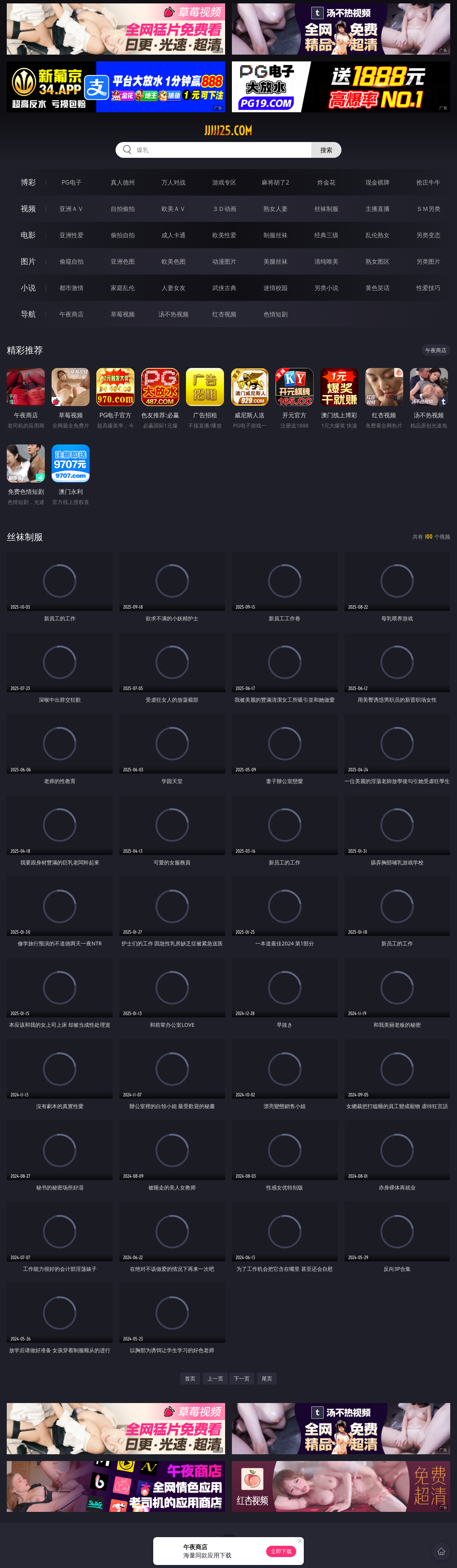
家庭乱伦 (123, 288)
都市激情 (71, 288)
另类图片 (428, 261)
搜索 (326, 150)
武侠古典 (224, 288)
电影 (28, 235)
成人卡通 (173, 235)
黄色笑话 (378, 288)
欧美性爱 (224, 235)
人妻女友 (173, 288)
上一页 (215, 1378)
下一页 (242, 1378)
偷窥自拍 (71, 261)
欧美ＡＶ (173, 209)
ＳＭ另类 (428, 209)
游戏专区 (224, 182)
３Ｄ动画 (224, 209)
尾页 (267, 1378)
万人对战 (173, 182)
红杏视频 (224, 314)
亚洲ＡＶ (71, 209)
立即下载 (281, 1551)
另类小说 (326, 288)
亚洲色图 (123, 261)
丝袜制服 (326, 209)
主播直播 (378, 209)
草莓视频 (123, 314)
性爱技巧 (428, 288)
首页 (190, 1378)
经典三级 (326, 235)
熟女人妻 (276, 209)
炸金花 (326, 182)
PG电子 (71, 182)
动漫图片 (224, 261)
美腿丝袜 (276, 261)
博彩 (28, 182)
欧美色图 (173, 261)
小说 (28, 287)
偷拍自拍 (123, 235)
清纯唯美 (326, 261)
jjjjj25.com (228, 130)
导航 (28, 314)
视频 (28, 208)
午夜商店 (71, 314)
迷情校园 (276, 288)
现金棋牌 (378, 182)
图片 (28, 261)
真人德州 (123, 182)
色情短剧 (276, 314)
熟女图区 (378, 261)
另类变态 (428, 235)
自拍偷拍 (123, 209)
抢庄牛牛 (428, 182)
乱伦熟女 (378, 235)
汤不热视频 (173, 314)
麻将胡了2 (275, 182)
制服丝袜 (276, 235)
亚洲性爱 (71, 235)
